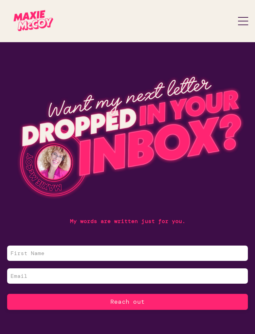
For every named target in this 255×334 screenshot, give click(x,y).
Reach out (127, 302)
